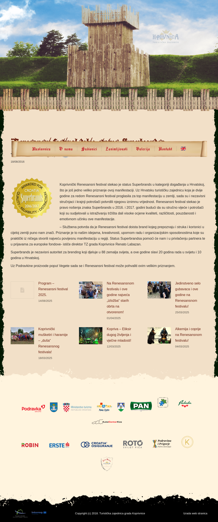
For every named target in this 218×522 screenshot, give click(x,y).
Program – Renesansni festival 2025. (53, 289)
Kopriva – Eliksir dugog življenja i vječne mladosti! (119, 334)
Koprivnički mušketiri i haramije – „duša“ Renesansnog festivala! (53, 340)
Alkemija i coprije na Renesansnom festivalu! (188, 334)
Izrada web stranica (195, 513)
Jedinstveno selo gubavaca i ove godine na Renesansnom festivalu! (188, 294)
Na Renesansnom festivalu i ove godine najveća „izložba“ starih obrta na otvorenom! (120, 297)
